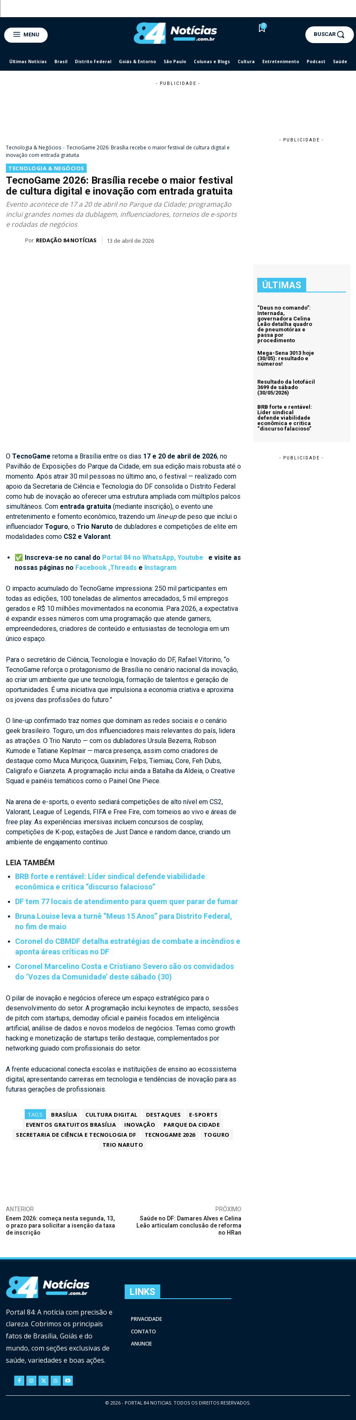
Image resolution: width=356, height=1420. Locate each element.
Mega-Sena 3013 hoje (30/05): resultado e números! (285, 358)
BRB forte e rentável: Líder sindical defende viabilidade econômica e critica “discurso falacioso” (284, 418)
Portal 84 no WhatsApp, (139, 557)
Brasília (64, 1114)
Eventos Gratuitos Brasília (71, 1124)
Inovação (139, 1124)
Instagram (160, 568)
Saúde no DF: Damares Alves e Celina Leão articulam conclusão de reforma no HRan (188, 1225)
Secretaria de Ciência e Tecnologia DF (76, 1134)
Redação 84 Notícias (66, 240)
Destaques (163, 1114)
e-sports (203, 1114)
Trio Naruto (122, 1144)
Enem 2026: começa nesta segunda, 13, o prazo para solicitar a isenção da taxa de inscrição (60, 1225)
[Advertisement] (178, 106)
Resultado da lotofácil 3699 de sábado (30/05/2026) (286, 387)
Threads (123, 568)
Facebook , (92, 568)
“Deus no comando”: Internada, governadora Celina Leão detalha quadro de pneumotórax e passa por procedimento (284, 324)
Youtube (191, 557)
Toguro (217, 1134)
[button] (330, 34)
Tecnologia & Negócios (33, 147)
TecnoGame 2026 (170, 1134)
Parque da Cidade (192, 1124)
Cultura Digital (111, 1114)
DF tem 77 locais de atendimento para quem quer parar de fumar (126, 901)
